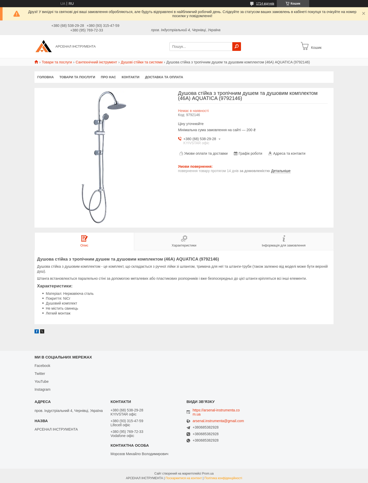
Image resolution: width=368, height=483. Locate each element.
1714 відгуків (265, 3)
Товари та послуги (57, 62)
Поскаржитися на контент (184, 478)
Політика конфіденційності (223, 478)
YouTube (41, 381)
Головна (45, 77)
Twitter (39, 374)
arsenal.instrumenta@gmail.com (218, 421)
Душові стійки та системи (142, 62)
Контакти (131, 77)
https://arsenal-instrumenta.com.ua (216, 412)
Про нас (108, 77)
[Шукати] (236, 46)
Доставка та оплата (164, 77)
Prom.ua (208, 473)
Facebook (42, 366)
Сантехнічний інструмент (96, 62)
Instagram (42, 389)
